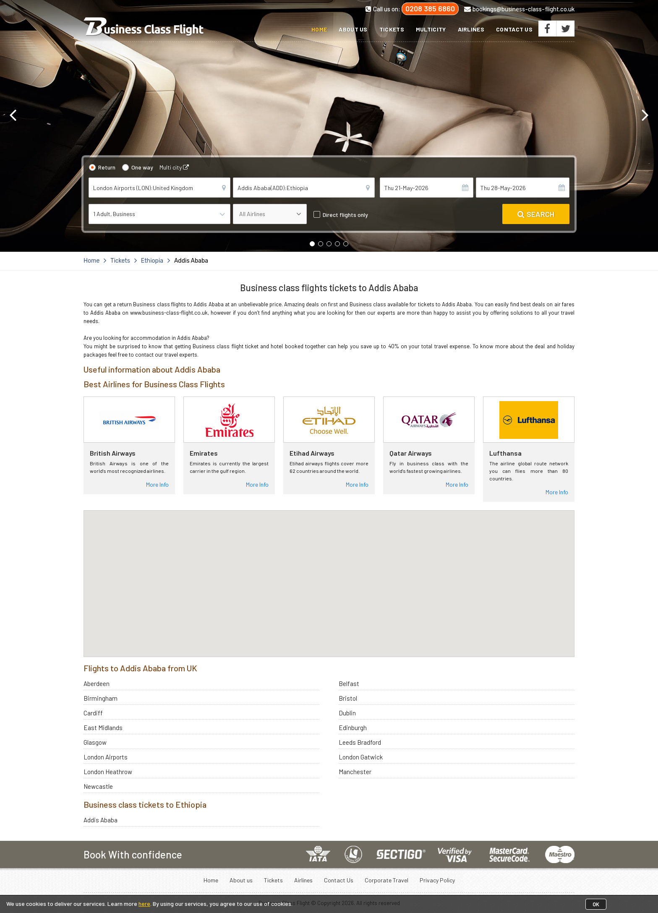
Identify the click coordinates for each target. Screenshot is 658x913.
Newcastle (98, 786)
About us (353, 29)
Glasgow (95, 742)
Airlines (471, 29)
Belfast (349, 683)
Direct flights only (345, 214)
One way (142, 167)
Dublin (347, 713)
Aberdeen (97, 683)
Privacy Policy (437, 880)
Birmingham (101, 698)
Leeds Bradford (360, 742)
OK (596, 904)
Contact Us (514, 29)
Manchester (355, 771)
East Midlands (103, 727)
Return (106, 167)
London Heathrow (108, 771)
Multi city (174, 167)
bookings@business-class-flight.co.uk (519, 9)
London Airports (106, 757)
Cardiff (93, 713)
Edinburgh (353, 727)
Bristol (348, 698)
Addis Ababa (101, 820)
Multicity (431, 29)
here (144, 903)
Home (319, 29)
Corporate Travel (386, 880)
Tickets (391, 29)
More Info (157, 484)
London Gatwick (361, 757)
